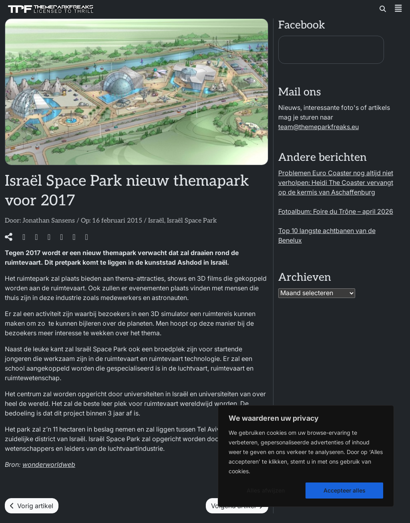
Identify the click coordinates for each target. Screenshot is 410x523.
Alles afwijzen (266, 490)
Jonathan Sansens (48, 221)
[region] (306, 456)
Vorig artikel (31, 506)
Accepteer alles (345, 490)
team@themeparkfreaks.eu (318, 127)
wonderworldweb (48, 464)
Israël (156, 221)
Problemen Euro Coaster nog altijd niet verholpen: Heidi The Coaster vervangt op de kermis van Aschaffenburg (335, 182)
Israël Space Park (192, 221)
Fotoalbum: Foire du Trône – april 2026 (335, 211)
